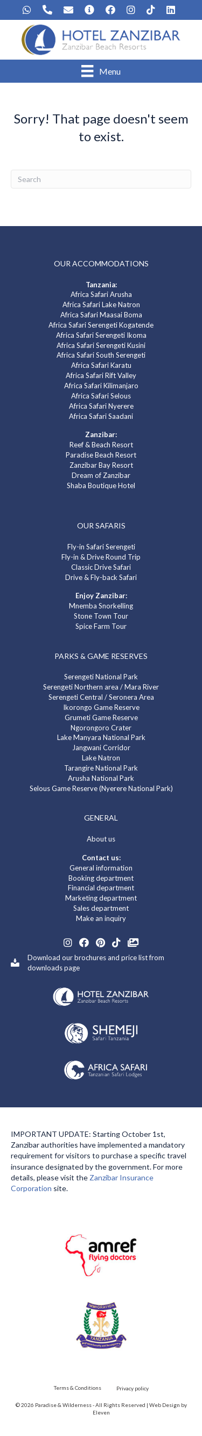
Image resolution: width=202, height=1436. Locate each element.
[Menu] (100, 71)
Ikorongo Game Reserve (101, 707)
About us (101, 839)
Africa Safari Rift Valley (101, 375)
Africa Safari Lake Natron (101, 304)
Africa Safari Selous (101, 395)
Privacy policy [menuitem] (132, 1388)
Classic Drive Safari (101, 567)
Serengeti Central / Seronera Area (101, 697)
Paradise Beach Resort (101, 455)
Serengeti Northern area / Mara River (101, 687)
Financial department (101, 887)
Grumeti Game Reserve (101, 717)
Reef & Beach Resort (101, 444)
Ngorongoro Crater (101, 727)
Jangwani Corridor (101, 747)
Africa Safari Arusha (101, 294)
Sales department (101, 908)
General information (101, 868)
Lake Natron (101, 757)
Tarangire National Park (101, 768)
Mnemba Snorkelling (101, 605)
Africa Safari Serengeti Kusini (101, 345)
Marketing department (101, 898)
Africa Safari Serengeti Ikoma (101, 335)
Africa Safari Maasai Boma (101, 314)
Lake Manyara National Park (101, 737)
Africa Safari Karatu (101, 365)
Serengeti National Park (101, 676)
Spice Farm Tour (101, 626)
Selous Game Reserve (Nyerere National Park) (101, 788)
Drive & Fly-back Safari (101, 577)
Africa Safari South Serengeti (101, 355)
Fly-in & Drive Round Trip (101, 557)
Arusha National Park (101, 778)
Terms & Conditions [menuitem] (77, 1387)
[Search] (101, 179)
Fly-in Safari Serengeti (101, 546)
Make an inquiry (101, 918)
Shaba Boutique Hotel (101, 485)
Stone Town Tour (101, 616)
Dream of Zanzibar (101, 475)
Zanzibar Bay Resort (101, 465)
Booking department (101, 878)
